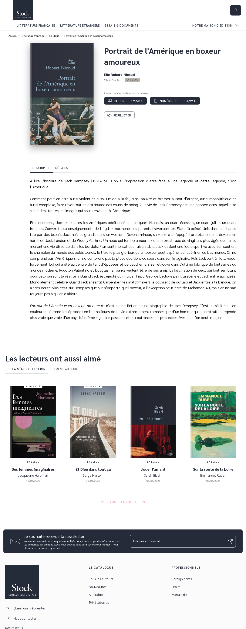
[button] (132, 80)
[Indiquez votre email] (177, 541)
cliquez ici (53, 547)
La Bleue (54, 35)
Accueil (13, 35)
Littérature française (33, 35)
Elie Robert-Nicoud (119, 74)
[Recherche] (235, 10)
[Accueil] (23, 10)
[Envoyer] (231, 541)
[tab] (9, 25)
